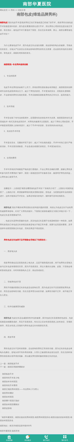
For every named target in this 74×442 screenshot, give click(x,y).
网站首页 (4, 10)
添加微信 (27, 440)
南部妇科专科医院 (9, 381)
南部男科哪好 (8, 393)
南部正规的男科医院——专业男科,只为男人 (20, 389)
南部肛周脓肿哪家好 (16, 367)
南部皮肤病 (7, 408)
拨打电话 (46, 440)
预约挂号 (65, 440)
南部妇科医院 (8, 397)
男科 (13, 10)
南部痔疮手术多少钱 (10, 378)
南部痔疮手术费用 (9, 385)
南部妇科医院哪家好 (10, 404)
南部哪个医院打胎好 (10, 401)
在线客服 (9, 440)
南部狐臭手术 (13, 363)
